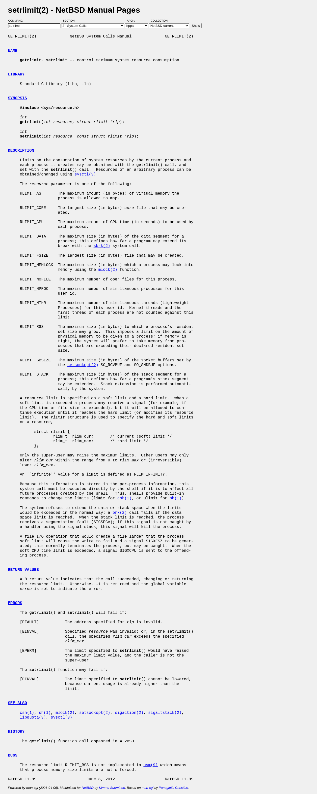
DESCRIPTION (21, 150)
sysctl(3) (85, 174)
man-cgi (147, 788)
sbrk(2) (102, 246)
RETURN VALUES (23, 570)
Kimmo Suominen (112, 788)
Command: (17, 20)
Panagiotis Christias (173, 788)
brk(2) (119, 513)
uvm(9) (150, 765)
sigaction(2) (129, 713)
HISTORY (16, 731)
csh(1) (124, 498)
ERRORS (15, 603)
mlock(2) (107, 270)
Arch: (133, 20)
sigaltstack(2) (164, 713)
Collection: (159, 20)
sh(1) (176, 498)
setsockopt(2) (82, 365)
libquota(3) (33, 717)
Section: (70, 20)
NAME (12, 51)
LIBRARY (16, 74)
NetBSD (88, 788)
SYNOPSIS (17, 98)
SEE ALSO (17, 703)
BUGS (12, 755)
